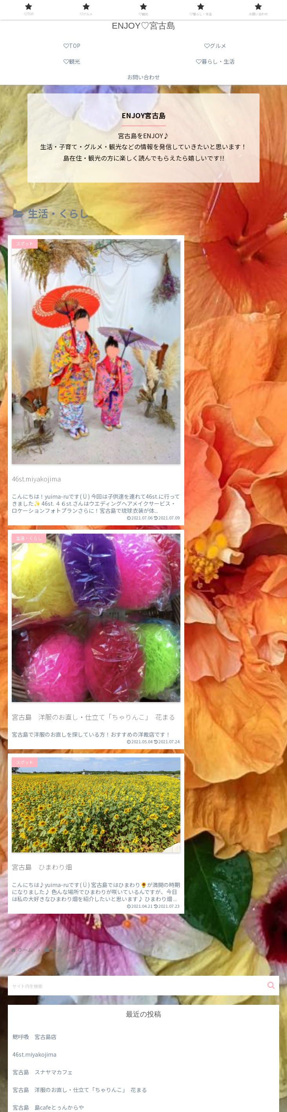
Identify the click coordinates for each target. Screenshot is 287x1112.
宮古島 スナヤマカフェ (43, 788)
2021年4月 (26, 912)
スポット (24, 974)
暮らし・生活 (75, 1087)
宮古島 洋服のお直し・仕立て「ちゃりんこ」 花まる (80, 806)
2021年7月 (26, 877)
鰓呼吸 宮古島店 (34, 753)
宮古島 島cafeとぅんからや (48, 824)
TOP (52, 1075)
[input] (143, 702)
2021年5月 (26, 895)
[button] (271, 701)
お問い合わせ (212, 1087)
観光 (235, 1075)
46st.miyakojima (34, 771)
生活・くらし (29, 1010)
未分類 (21, 992)
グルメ (21, 956)
